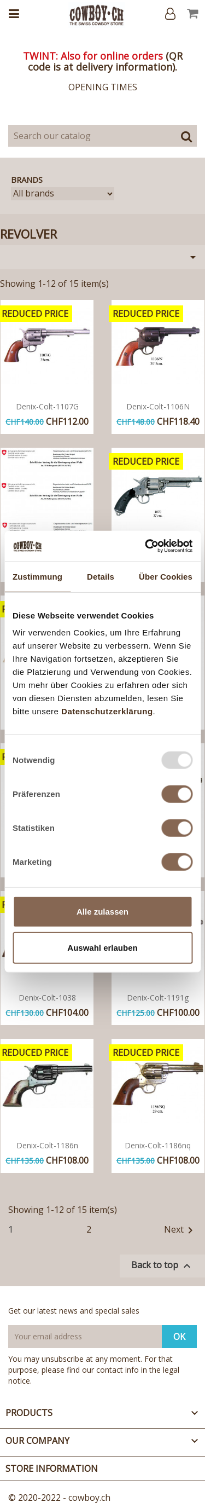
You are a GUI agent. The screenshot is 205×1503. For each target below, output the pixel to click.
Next (180, 1230)
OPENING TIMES (102, 87)
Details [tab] (100, 576)
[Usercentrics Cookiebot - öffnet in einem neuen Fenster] (145, 546)
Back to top (162, 1266)
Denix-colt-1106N (158, 406)
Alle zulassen (102, 911)
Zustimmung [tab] (37, 576)
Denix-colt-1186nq (158, 1145)
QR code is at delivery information (105, 61)
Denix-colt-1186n (47, 1145)
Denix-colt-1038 (47, 997)
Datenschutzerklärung (107, 711)
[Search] (102, 136)
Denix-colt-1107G (47, 406)
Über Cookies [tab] (165, 576)
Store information (51, 1468)
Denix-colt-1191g (158, 997)
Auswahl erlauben (102, 947)
